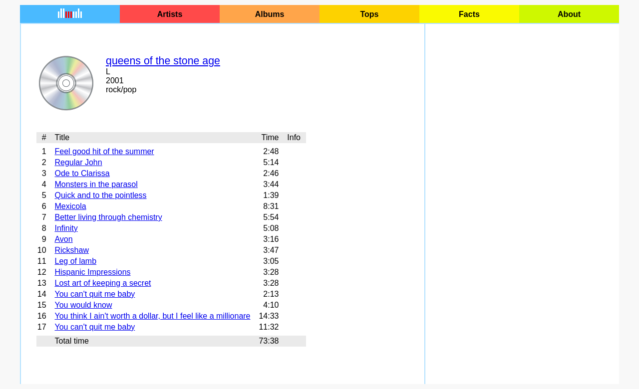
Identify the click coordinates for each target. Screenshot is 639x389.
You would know (83, 305)
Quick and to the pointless (100, 195)
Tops (369, 14)
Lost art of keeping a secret (102, 283)
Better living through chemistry (108, 217)
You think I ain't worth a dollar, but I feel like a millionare (152, 316)
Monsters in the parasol (95, 184)
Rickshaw (71, 250)
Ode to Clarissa (81, 173)
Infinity (65, 228)
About (569, 14)
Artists (170, 14)
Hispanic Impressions (92, 272)
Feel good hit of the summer (104, 151)
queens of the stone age (163, 61)
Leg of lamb (75, 261)
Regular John (78, 162)
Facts (469, 14)
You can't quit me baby (94, 294)
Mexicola (70, 206)
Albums (270, 14)
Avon (63, 239)
